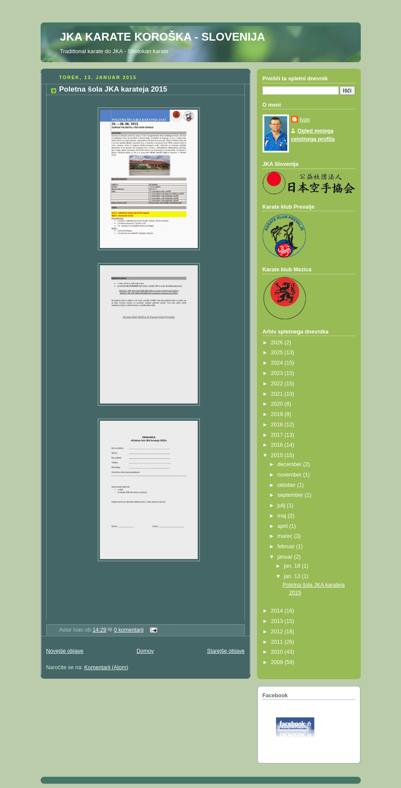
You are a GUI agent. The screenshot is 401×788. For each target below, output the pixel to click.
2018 (278, 425)
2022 (278, 384)
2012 (278, 632)
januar (285, 557)
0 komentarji (129, 630)
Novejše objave (64, 651)
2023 (278, 373)
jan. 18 (293, 566)
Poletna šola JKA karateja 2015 (113, 89)
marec (285, 536)
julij (282, 505)
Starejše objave (226, 651)
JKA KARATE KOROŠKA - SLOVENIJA (162, 36)
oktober (287, 485)
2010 (278, 652)
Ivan (305, 120)
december (290, 464)
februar (286, 546)
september (291, 495)
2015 (278, 455)
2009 (278, 662)
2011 (278, 642)
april (283, 526)
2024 (278, 363)
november (290, 475)
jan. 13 (293, 576)
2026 (278, 343)
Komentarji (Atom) (106, 667)
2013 (278, 621)
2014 (278, 611)
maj (282, 516)
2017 (278, 435)
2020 (278, 404)
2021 (278, 394)
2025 (278, 353)
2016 (278, 445)
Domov (145, 651)
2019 (278, 414)
